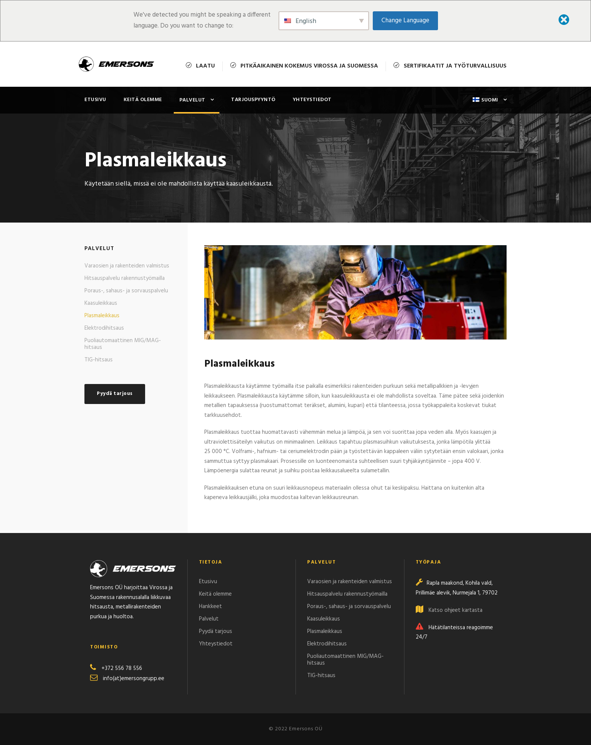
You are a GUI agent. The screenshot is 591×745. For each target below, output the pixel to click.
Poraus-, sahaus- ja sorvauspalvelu (126, 290)
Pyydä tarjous (215, 631)
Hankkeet (210, 606)
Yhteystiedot (312, 99)
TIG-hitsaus (98, 359)
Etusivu (95, 99)
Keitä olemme (143, 99)
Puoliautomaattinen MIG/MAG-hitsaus (122, 344)
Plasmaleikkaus (101, 315)
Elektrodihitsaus (104, 328)
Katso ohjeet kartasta (455, 610)
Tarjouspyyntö (253, 99)
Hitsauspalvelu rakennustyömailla (124, 278)
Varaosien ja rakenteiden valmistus (126, 265)
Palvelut (192, 100)
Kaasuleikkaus (100, 303)
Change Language (405, 20)
